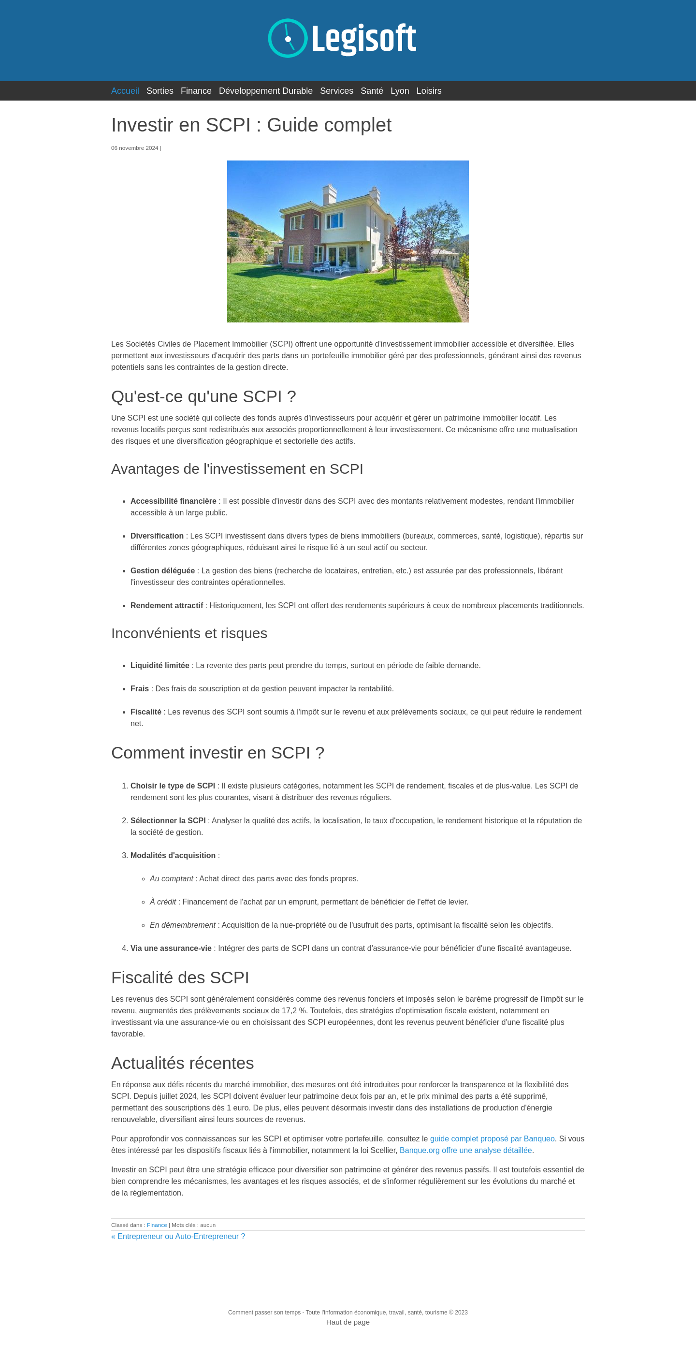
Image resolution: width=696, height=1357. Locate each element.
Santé (372, 91)
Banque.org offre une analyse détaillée (466, 1150)
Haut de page (348, 1322)
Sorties (160, 91)
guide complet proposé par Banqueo (492, 1139)
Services (336, 91)
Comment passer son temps (264, 1312)
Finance (196, 91)
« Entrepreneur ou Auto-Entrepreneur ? (178, 1236)
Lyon (400, 91)
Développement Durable (266, 91)
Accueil (125, 91)
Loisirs (429, 91)
